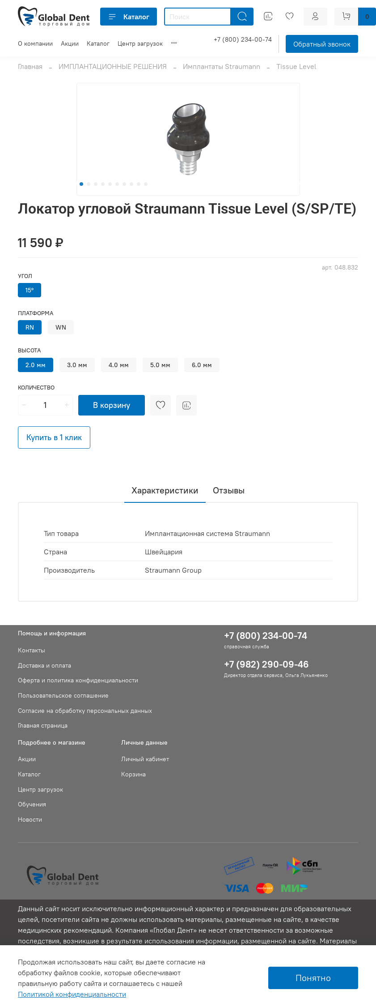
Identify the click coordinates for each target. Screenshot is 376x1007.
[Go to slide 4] (103, 184)
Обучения (32, 804)
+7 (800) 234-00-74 (243, 39)
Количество (36, 387)
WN (60, 327)
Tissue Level (296, 66)
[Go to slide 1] (81, 184)
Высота (29, 350)
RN (29, 327)
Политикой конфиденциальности (72, 994)
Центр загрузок (140, 43)
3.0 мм (77, 365)
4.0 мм (119, 365)
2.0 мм (35, 365)
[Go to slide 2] (88, 184)
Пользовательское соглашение (63, 695)
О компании (35, 43)
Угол (25, 276)
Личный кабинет (145, 759)
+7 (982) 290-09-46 (266, 664)
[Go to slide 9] (138, 184)
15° (29, 290)
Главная (30, 66)
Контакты (31, 650)
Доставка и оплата (44, 665)
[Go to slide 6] (117, 184)
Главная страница (43, 725)
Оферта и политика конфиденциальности (78, 680)
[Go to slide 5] (110, 184)
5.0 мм (160, 365)
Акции (70, 43)
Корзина (133, 774)
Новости (30, 819)
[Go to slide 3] (95, 184)
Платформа (35, 313)
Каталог (128, 16)
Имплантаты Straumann (221, 66)
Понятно (313, 977)
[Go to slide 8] (131, 184)
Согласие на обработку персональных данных (85, 711)
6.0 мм (202, 365)
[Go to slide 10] (146, 184)
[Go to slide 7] (124, 184)
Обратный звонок (322, 43)
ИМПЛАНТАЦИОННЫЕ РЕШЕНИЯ (113, 66)
